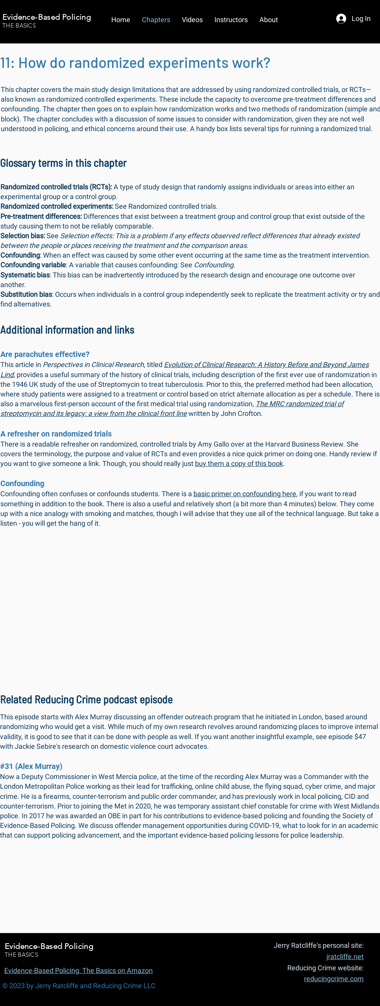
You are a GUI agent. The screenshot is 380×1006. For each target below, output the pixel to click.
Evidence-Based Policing (46, 17)
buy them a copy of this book (239, 463)
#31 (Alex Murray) (31, 766)
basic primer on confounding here (244, 494)
